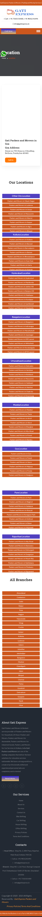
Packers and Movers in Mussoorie (21, 214)
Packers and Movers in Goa (21, 454)
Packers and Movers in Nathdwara (21, 563)
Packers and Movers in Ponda (21, 471)
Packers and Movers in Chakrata (21, 392)
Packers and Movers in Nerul (21, 423)
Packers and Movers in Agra (21, 227)
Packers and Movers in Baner (21, 523)
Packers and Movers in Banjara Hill (21, 291)
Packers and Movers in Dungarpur (21, 554)
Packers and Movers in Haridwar (21, 370)
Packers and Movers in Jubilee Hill (21, 287)
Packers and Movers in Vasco (21, 462)
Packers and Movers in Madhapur (21, 295)
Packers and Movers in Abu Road (21, 542)
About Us (21, 804)
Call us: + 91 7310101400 (21, 879)
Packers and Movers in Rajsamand (21, 571)
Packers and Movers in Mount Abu (21, 559)
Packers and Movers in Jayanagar (21, 335)
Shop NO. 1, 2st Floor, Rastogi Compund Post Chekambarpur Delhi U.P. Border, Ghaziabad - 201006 (21, 871)
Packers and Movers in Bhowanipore (21, 257)
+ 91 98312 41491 (31, 19)
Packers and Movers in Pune (21, 498)
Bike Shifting (21, 816)
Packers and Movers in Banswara (21, 546)
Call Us (10, 160)
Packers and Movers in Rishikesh (21, 374)
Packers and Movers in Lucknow (21, 205)
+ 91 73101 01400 (16, 19)
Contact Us (21, 812)
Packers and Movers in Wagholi (21, 502)
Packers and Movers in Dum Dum (21, 261)
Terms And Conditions (21, 836)
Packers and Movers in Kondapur (21, 299)
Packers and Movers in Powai (21, 435)
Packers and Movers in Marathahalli (21, 331)
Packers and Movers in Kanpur (21, 222)
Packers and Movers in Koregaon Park (21, 515)
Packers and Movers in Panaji (21, 458)
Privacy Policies (21, 832)
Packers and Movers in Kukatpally (21, 308)
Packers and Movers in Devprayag (21, 396)
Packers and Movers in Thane (21, 414)
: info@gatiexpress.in (20, 863)
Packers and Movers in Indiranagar (21, 326)
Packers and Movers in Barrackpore (21, 248)
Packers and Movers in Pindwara (21, 567)
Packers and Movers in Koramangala (21, 348)
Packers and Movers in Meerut (21, 218)
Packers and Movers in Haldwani (21, 383)
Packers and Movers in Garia (21, 265)
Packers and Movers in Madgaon (21, 475)
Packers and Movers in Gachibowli (21, 304)
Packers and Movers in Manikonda (21, 282)
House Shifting (21, 824)
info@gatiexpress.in (21, 23)
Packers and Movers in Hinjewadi (21, 527)
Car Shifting (21, 820)
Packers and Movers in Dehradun (21, 366)
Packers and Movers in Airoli (21, 418)
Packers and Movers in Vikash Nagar (21, 201)
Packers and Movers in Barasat (21, 244)
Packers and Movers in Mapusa (21, 467)
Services (21, 808)
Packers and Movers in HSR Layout (21, 339)
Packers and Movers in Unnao (21, 210)
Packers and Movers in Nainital (21, 387)
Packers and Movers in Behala (21, 252)
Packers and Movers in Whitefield (21, 343)
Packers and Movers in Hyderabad (21, 278)
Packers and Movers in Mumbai (21, 410)
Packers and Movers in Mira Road (21, 431)
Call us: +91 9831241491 (21, 859)
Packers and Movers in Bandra (21, 440)
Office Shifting (21, 828)
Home (4, 58)
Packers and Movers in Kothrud (21, 519)
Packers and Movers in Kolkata (21, 240)
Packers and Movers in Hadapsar (21, 506)
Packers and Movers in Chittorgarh (21, 550)
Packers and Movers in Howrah (21, 269)
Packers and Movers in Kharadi (21, 510)
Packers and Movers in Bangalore (21, 322)
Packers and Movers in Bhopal (21, 231)
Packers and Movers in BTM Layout (21, 352)
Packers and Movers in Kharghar (21, 427)
